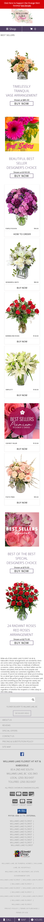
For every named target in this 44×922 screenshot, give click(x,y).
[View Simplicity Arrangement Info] (22, 367)
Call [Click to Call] (7, 919)
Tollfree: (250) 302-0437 (22, 781)
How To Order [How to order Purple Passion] (22, 234)
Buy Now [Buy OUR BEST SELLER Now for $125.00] (22, 448)
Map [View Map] (22, 919)
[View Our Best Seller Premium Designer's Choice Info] (22, 421)
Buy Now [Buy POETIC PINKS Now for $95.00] (22, 502)
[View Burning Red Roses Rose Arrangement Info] (22, 313)
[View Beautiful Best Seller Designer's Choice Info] (22, 134)
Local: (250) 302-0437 (22, 777)
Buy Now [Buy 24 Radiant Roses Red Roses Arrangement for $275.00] (21, 643)
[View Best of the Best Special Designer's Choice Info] (22, 529)
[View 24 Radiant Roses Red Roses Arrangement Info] (22, 601)
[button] (22, 811)
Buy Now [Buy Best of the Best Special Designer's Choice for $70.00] (21, 571)
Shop (11, 29)
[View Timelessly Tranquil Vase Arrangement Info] (22, 62)
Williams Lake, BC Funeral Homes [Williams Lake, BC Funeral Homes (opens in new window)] (17, 863)
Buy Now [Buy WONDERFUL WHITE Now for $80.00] (22, 287)
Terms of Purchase (29, 908)
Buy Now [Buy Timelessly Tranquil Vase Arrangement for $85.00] (21, 103)
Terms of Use (22, 912)
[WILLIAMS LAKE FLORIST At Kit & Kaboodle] (21, 23)
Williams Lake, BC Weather (17, 872)
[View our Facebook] (22, 755)
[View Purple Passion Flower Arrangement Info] (22, 206)
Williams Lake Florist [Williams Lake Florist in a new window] (21, 821)
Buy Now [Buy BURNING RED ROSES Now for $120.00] (22, 341)
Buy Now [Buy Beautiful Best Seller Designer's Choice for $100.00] (21, 176)
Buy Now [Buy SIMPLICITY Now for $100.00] (22, 395)
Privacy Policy (11, 908)
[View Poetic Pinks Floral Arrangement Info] (22, 474)
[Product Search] (22, 699)
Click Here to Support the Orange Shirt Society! (22, 4)
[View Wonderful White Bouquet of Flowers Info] (22, 260)
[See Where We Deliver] (22, 713)
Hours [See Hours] (36, 919)
